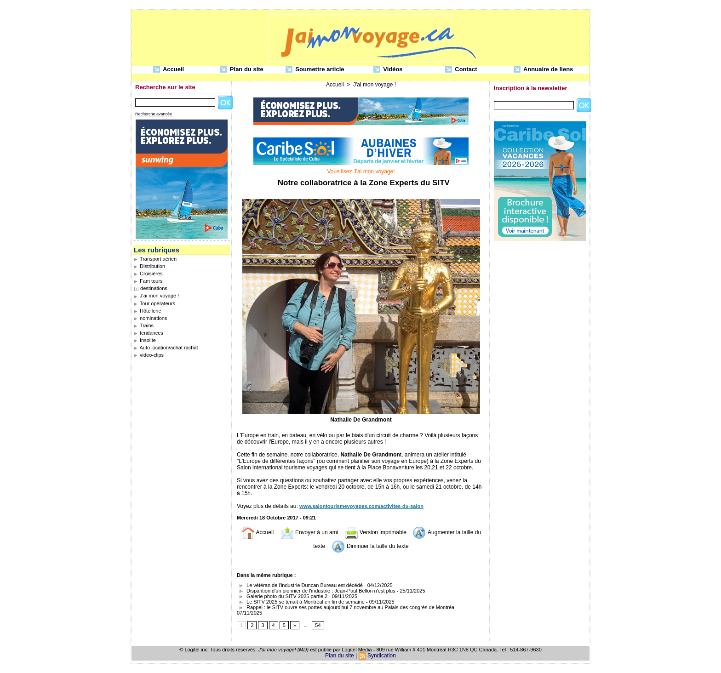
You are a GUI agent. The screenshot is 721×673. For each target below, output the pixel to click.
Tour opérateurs (154, 303)
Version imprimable (375, 532)
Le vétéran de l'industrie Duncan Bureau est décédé (300, 585)
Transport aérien (155, 259)
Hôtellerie (147, 311)
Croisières (148, 273)
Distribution (149, 266)
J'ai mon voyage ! (156, 295)
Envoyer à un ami (309, 532)
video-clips (149, 355)
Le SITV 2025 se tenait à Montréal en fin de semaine (301, 602)
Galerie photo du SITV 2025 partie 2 (282, 596)
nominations (150, 318)
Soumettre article (315, 70)
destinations (153, 288)
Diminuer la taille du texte (370, 546)
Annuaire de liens (543, 70)
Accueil (168, 70)
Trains (144, 325)
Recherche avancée (153, 114)
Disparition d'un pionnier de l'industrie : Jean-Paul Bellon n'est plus (316, 590)
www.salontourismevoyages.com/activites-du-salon (361, 506)
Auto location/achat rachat (166, 347)
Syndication (381, 655)
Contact (461, 70)
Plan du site (241, 70)
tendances (148, 333)
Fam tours (148, 281)
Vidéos (388, 70)
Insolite (145, 340)
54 (317, 625)
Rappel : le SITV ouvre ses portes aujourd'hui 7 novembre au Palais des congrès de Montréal (346, 607)
